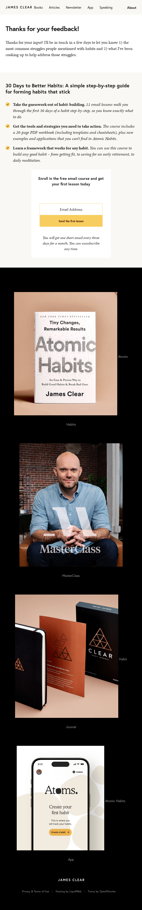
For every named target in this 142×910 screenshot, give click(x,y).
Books (38, 7)
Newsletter (73, 7)
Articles (54, 7)
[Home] (19, 7)
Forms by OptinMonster (102, 891)
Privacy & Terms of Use (35, 891)
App (90, 7)
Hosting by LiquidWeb (68, 891)
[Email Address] (71, 209)
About (131, 7)
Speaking (105, 7)
